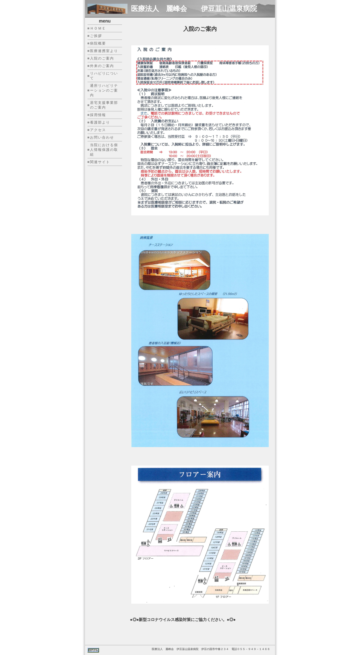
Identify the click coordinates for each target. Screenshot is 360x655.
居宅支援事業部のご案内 (104, 105)
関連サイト (100, 162)
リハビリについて (104, 75)
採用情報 (98, 115)
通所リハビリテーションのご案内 (104, 90)
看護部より (100, 122)
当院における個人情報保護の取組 (104, 149)
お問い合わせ (102, 137)
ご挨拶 (96, 36)
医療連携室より (104, 51)
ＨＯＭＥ (98, 28)
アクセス (98, 130)
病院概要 (98, 43)
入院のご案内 (102, 58)
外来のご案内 (102, 66)
